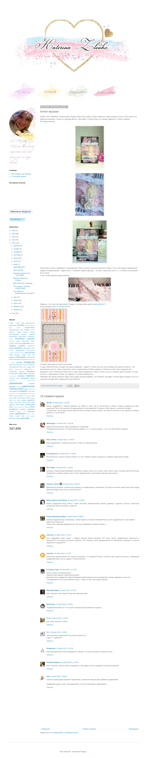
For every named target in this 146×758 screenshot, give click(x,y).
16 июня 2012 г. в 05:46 (65, 440)
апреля (16, 300)
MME (11, 407)
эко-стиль (31, 391)
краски (11, 348)
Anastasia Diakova (53, 662)
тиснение (12, 380)
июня (16, 264)
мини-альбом (30, 353)
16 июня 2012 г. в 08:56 (76, 500)
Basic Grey (31, 393)
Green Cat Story (15, 402)
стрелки (11, 378)
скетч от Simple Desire (61, 306)
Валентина (50, 604)
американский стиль (16, 330)
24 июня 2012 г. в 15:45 (69, 662)
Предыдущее (133, 729)
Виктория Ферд (52, 590)
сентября (17, 255)
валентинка (13, 336)
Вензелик (31, 336)
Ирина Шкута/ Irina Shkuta (56, 500)
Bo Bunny (20, 396)
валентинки (23, 336)
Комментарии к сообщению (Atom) (65, 733)
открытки (29, 362)
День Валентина (23, 341)
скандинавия (13, 373)
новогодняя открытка (21, 359)
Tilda (22, 416)
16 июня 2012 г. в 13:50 (68, 570)
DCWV (28, 398)
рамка (24, 367)
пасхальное (18, 364)
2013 (14, 240)
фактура (12, 386)
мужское (12, 357)
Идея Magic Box (19, 267)
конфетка (21, 346)
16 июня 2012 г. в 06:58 (64, 468)
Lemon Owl (26, 402)
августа (17, 258)
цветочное (28, 386)
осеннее (19, 362)
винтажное (20, 339)
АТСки (26, 330)
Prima (32, 407)
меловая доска (19, 352)
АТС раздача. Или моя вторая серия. (21, 287)
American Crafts (14, 393)
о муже (12, 362)
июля (16, 261)
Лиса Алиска (51, 440)
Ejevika (49, 403)
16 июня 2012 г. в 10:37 (62, 535)
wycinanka (24, 418)
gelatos (24, 400)
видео (11, 339)
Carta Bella (27, 396)
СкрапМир (31, 373)
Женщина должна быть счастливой (22, 274)
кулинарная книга (29, 348)
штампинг (23, 391)
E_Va (48, 618)
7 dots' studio (19, 323)
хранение (19, 386)
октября (17, 252)
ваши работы (98, 304)
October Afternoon (18, 407)
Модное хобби (20, 355)
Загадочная (50, 648)
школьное (32, 389)
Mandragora (51, 423)
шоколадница (13, 391)
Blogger (83, 752)
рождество (28, 369)
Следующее (45, 729)
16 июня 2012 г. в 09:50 (75, 516)
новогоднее (21, 357)
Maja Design (20, 404)
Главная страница (89, 729)
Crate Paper (21, 398)
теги (17, 378)
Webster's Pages (14, 418)
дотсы (33, 343)
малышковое (20, 350)
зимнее (12, 346)
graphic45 (31, 400)
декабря (17, 246)
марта (16, 303)
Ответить (49, 416)
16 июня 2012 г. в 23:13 (67, 590)
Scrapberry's (13, 409)
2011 (14, 313)
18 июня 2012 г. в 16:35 (59, 618)
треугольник (31, 380)
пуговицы (31, 364)
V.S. (47, 632)
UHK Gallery (30, 416)
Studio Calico (31, 414)
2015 (14, 234)
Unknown (50, 535)
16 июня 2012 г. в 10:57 (62, 553)
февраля (17, 306)
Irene (48, 676)
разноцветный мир (15, 367)
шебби (20, 389)
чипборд (13, 389)
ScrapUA (12, 411)
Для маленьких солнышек (22, 283)
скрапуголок (12, 376)
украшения (15, 383)
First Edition (17, 400)
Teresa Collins (14, 416)
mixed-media (30, 405)
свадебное (31, 371)
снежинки (20, 376)
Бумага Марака (28, 334)
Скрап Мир (23, 373)
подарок (25, 364)
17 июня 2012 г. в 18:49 (64, 604)
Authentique (23, 393)
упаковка (32, 383)
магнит (11, 350)
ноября (16, 249)
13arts (11, 323)
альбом (20, 325)
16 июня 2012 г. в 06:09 (67, 454)
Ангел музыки (18, 270)
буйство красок (15, 332)
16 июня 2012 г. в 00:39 (64, 423)
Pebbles (26, 407)
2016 (14, 230)
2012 (14, 243)
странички (30, 376)
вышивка (12, 341)
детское (26, 343)
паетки (11, 364)
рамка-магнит (19, 369)
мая (15, 297)
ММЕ (11, 355)
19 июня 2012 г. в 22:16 (64, 648)
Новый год (31, 359)
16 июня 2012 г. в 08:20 (71, 484)
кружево (18, 348)
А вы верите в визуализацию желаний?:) (24, 292)
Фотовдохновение (47, 121)
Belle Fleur (12, 396)
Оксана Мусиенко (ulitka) (56, 516)
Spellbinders (20, 414)
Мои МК (31, 355)
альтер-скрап (30, 327)
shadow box (21, 411)
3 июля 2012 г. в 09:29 (59, 676)
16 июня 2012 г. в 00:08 (61, 403)
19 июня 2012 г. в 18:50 (58, 632)
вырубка (31, 339)
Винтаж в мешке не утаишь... (20, 279)
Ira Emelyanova (52, 454)
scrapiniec (31, 409)
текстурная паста (28, 378)
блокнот (32, 330)
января (16, 310)
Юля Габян (50, 468)
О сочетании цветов (18, 176)
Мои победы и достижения (21, 174)
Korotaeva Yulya (52, 570)
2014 (14, 237)
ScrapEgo (23, 409)
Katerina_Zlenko (52, 484)
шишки (26, 389)
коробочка (31, 346)
